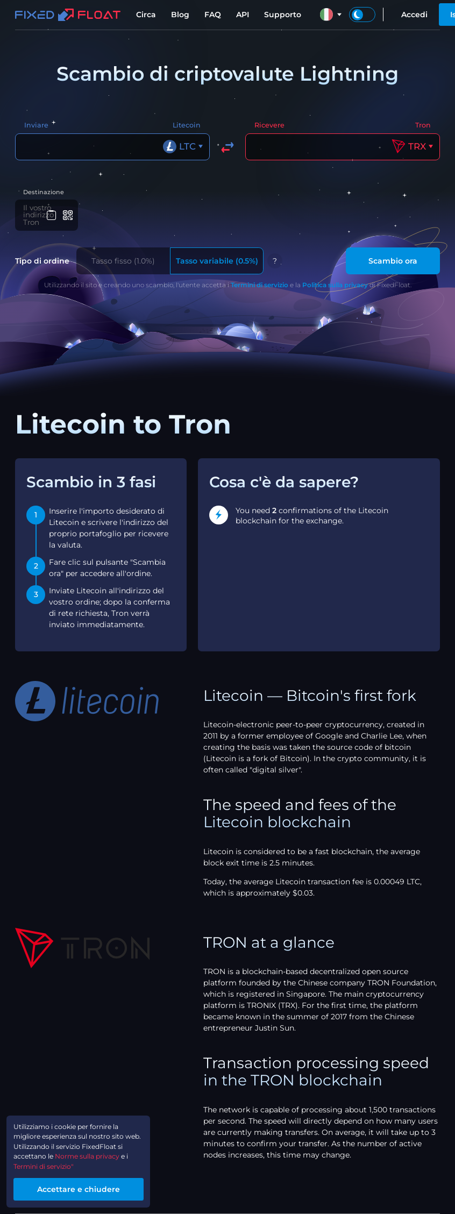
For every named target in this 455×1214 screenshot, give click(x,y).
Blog (180, 14)
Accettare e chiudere (89, 1187)
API (242, 14)
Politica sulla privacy (335, 280)
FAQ (212, 14)
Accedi (414, 14)
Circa (146, 14)
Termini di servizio (259, 280)
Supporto (282, 14)
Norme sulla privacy (101, 1151)
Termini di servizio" (50, 1163)
